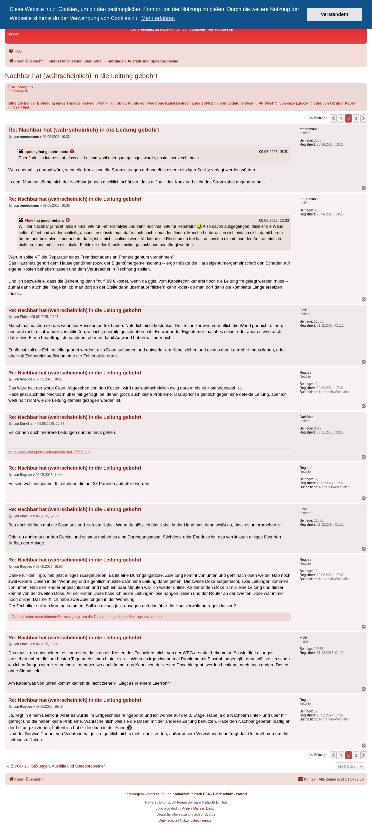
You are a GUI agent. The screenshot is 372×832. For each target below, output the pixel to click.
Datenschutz (223, 794)
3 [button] (356, 118)
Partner (241, 794)
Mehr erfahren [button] (158, 18)
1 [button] (341, 118)
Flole (29, 220)
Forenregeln (18, 91)
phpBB (169, 802)
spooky (31, 152)
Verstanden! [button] (334, 14)
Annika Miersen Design (199, 808)
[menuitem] (15, 51)
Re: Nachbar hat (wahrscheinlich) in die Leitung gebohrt (83, 130)
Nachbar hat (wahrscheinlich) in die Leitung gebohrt (81, 75)
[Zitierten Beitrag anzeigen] (72, 152)
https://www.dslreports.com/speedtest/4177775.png (49, 452)
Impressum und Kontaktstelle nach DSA (178, 794)
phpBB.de (208, 814)
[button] (333, 118)
